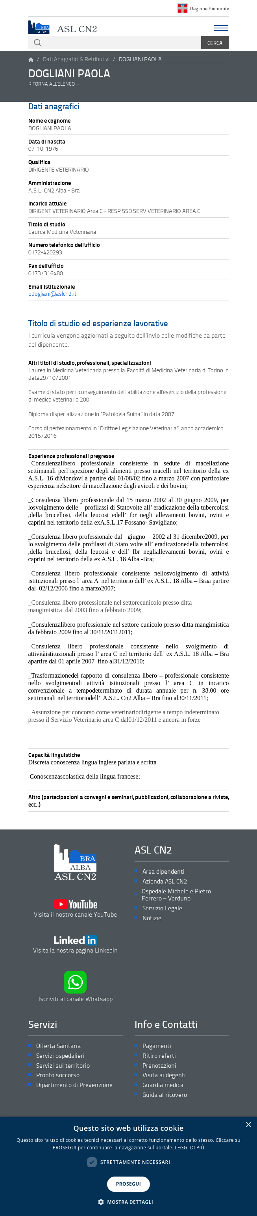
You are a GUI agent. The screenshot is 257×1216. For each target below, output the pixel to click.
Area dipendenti (163, 871)
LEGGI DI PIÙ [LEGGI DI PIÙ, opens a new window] (189, 1147)
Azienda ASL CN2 (164, 881)
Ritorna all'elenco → (54, 83)
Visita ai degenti (164, 1075)
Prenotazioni (159, 1065)
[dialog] (128, 1166)
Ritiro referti (159, 1055)
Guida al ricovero (164, 1094)
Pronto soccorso (58, 1075)
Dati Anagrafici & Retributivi (76, 59)
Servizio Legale (162, 908)
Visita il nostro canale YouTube (75, 908)
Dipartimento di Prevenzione (74, 1085)
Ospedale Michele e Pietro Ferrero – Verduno (176, 894)
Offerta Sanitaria (58, 1046)
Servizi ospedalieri (60, 1055)
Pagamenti (156, 1046)
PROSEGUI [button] (128, 1184)
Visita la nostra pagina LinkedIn (75, 944)
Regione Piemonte (209, 8)
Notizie (151, 918)
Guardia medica (162, 1085)
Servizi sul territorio (63, 1065)
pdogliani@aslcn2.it (52, 293)
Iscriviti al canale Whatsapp (76, 986)
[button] (128, 1202)
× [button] (248, 1125)
